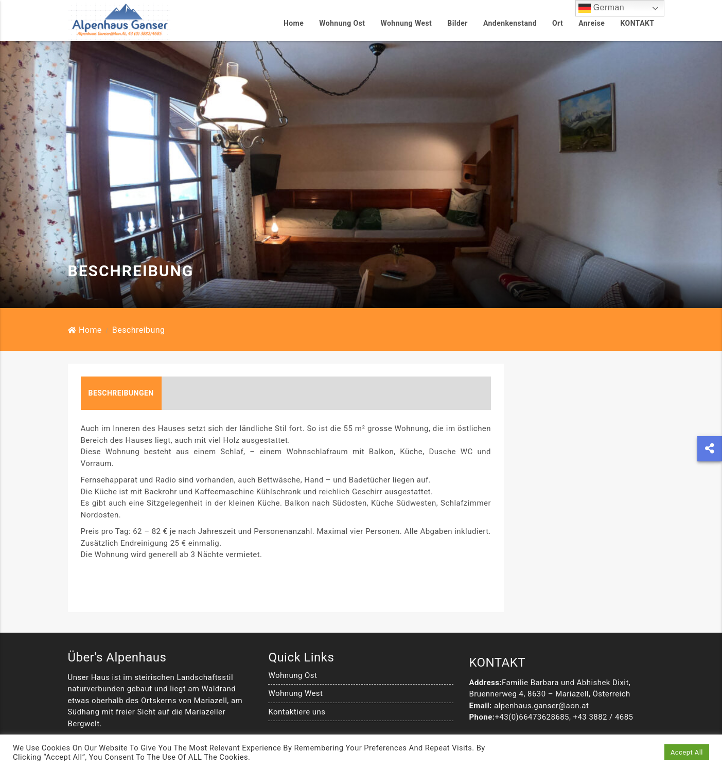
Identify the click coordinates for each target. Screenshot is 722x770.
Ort (557, 23)
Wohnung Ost (342, 23)
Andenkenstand (510, 23)
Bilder (457, 23)
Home (294, 23)
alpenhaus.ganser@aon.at (541, 721)
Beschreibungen (121, 409)
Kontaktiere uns (296, 727)
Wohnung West (406, 23)
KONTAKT (637, 23)
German (601, 8)
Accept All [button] (687, 752)
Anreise (591, 23)
